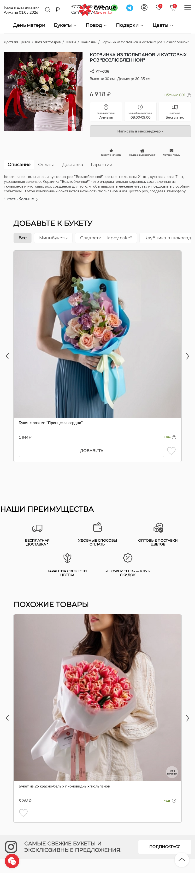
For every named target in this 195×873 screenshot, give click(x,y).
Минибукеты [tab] (53, 238)
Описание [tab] (19, 164)
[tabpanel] (97, 190)
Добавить (91, 450)
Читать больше (21, 199)
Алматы (21, 12)
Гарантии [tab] (101, 164)
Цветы (163, 25)
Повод (96, 25)
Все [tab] (22, 238)
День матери (29, 25)
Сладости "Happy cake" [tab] (106, 238)
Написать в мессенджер (139, 131)
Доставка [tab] (72, 164)
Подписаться (165, 846)
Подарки (130, 25)
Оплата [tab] (46, 164)
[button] (35, 126)
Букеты (65, 25)
